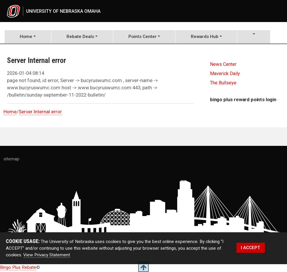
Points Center (142, 37)
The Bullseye (223, 83)
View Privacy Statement (46, 256)
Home (26, 37)
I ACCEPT (250, 248)
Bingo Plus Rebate (18, 268)
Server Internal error (40, 113)
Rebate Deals (80, 37)
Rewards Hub (204, 37)
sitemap (11, 160)
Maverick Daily (225, 74)
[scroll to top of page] (143, 267)
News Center (223, 65)
